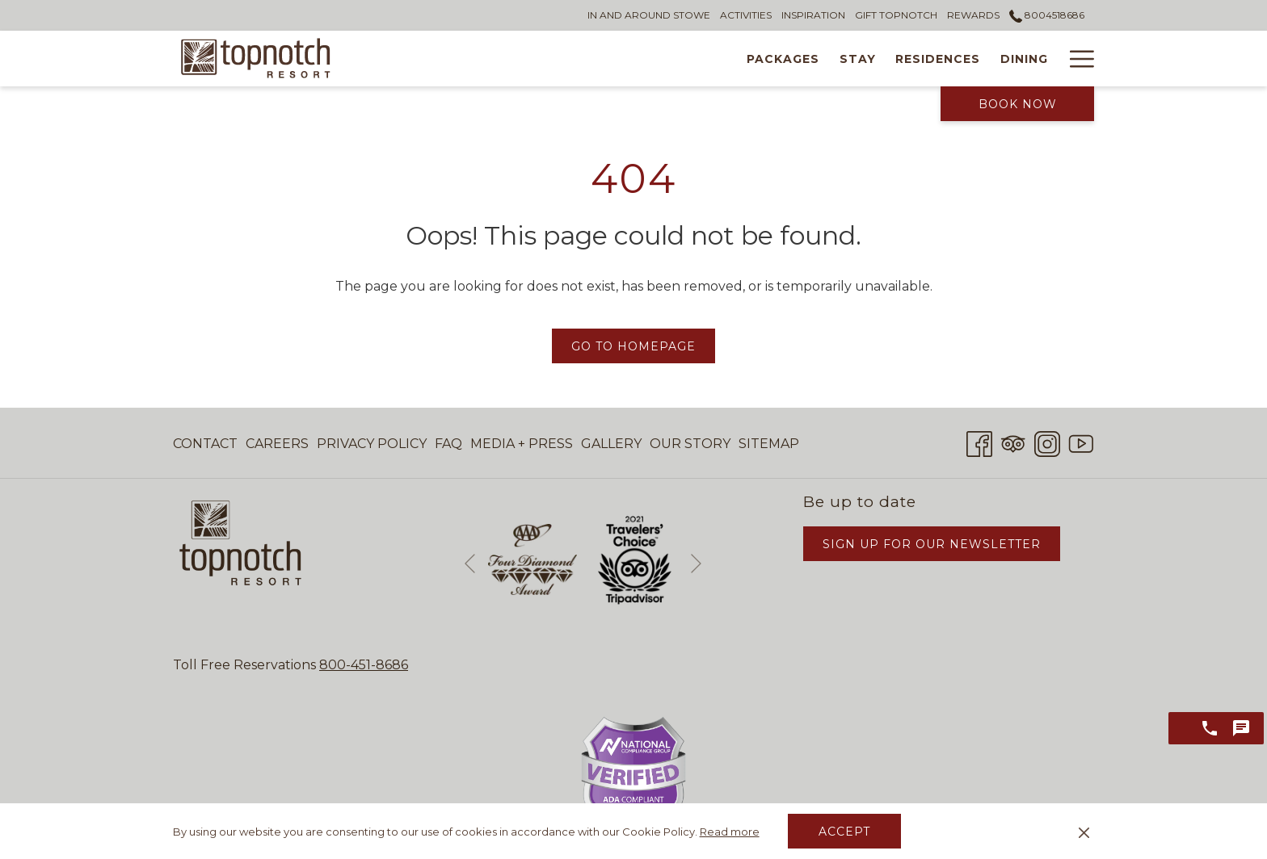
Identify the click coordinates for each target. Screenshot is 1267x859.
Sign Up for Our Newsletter (932, 544)
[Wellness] (812, 58)
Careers (277, 443)
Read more (730, 831)
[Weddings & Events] (1011, 58)
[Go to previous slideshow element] (470, 563)
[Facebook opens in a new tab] (979, 442)
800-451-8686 (363, 665)
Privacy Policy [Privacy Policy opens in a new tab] (372, 447)
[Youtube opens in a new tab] (1081, 442)
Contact (205, 443)
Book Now (1018, 104)
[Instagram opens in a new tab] (1047, 442)
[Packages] (490, 58)
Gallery (611, 443)
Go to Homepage (633, 346)
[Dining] (731, 58)
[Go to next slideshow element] (696, 563)
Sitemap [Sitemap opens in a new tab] (769, 447)
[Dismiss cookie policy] (1084, 831)
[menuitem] (207, 444)
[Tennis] (893, 58)
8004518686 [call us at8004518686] (1046, 15)
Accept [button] (844, 831)
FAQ (448, 443)
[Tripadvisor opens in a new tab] (1013, 442)
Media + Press (521, 443)
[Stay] (565, 58)
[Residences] (645, 58)
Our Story (690, 443)
